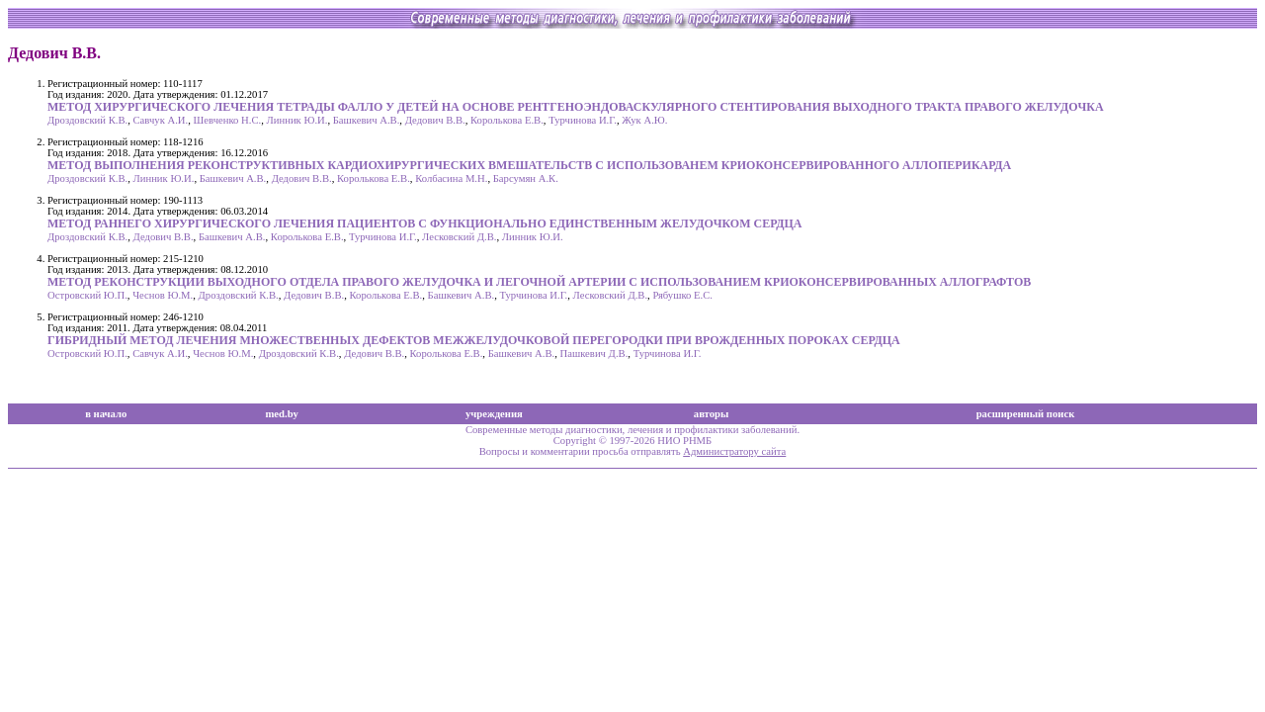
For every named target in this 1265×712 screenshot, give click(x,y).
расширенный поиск (1025, 413)
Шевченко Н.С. (228, 120)
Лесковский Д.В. (459, 236)
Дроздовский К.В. (87, 120)
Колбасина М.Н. (451, 178)
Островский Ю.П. (87, 295)
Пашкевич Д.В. (594, 353)
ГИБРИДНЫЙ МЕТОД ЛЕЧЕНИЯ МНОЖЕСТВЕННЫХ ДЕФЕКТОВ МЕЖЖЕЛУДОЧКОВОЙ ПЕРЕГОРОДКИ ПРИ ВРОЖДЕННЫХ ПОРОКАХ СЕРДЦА (473, 340)
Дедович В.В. (435, 120)
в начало (105, 413)
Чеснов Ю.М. (162, 295)
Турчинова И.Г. (582, 120)
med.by (281, 413)
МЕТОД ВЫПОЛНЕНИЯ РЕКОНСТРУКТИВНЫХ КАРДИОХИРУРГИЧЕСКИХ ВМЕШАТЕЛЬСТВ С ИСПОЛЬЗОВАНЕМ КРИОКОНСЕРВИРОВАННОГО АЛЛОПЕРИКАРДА (529, 165)
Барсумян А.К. (525, 178)
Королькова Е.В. (507, 120)
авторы (711, 413)
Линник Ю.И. (297, 120)
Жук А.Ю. (644, 120)
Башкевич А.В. (366, 120)
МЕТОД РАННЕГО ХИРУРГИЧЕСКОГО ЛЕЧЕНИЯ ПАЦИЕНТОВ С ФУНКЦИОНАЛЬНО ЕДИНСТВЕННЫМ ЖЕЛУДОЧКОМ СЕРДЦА (424, 223)
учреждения (494, 413)
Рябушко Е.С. (682, 295)
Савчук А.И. (161, 120)
